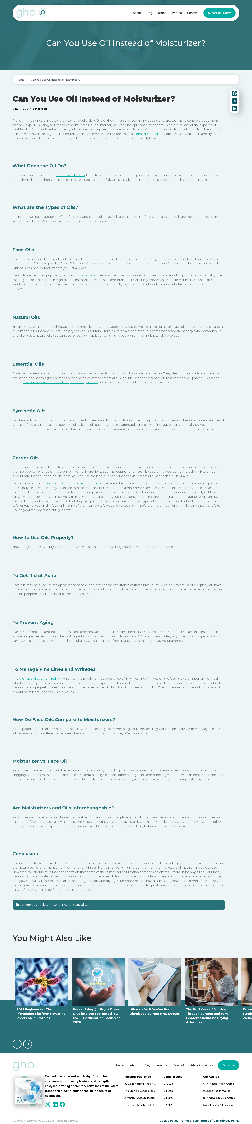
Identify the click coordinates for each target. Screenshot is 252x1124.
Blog (149, 13)
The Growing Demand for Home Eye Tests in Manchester (140, 1087)
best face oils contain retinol (40, 678)
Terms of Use (209, 1117)
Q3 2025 (168, 1094)
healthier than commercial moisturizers (74, 483)
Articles (41, 904)
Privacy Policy (229, 1117)
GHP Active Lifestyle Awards (219, 1094)
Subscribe (228, 1061)
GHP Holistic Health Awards (218, 1080)
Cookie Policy (169, 1117)
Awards (176, 13)
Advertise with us (200, 1061)
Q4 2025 (168, 1087)
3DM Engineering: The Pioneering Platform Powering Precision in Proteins (140, 1080)
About (137, 13)
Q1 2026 (168, 1080)
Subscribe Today (219, 12)
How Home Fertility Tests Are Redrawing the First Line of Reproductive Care (140, 1101)
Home (20, 79)
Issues (162, 13)
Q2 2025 (168, 1101)
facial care (87, 275)
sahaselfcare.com (148, 134)
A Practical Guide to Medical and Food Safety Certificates (140, 1094)
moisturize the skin (70, 175)
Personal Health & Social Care (70, 904)
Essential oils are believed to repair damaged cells (60, 382)
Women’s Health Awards (216, 1087)
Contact (193, 13)
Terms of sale (189, 1117)
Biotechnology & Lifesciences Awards (219, 1101)
